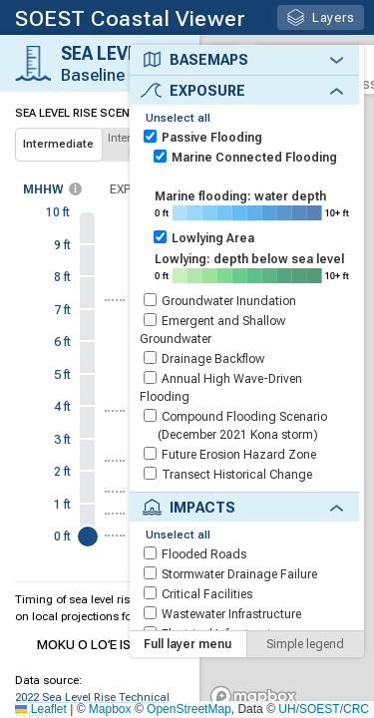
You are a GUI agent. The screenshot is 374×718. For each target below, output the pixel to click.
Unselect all (178, 118)
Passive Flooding (212, 138)
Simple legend (305, 659)
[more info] (75, 188)
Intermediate (58, 144)
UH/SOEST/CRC (323, 709)
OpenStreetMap (189, 709)
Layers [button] (320, 17)
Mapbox (110, 709)
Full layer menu (187, 659)
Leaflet (40, 709)
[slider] (88, 536)
